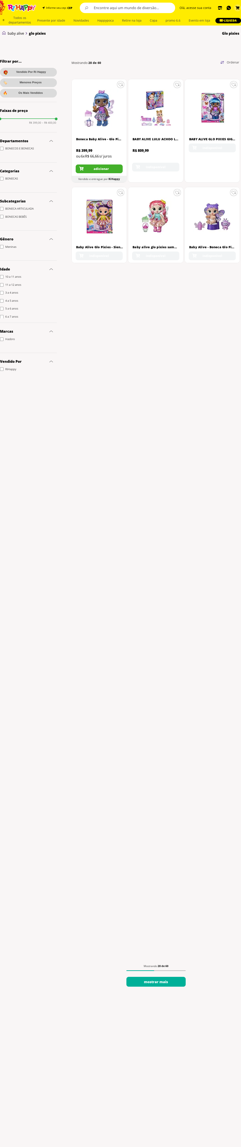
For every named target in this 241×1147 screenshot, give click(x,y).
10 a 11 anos (13, 277)
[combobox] (127, 8)
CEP (69, 8)
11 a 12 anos (13, 285)
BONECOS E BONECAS (19, 148)
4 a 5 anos (11, 301)
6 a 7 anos (11, 316)
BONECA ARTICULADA (19, 209)
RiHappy (10, 369)
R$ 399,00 (35, 122)
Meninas (10, 247)
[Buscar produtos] (86, 8)
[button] (69, 8)
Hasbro (10, 339)
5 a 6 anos (11, 308)
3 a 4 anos (11, 292)
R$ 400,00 (49, 122)
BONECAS (11, 178)
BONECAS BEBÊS (16, 217)
